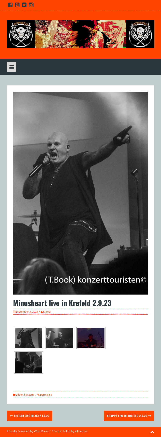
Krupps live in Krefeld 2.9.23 (129, 415)
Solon (66, 431)
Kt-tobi (47, 311)
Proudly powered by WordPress (28, 431)
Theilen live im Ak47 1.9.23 (29, 415)
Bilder (19, 394)
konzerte (29, 394)
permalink (46, 394)
